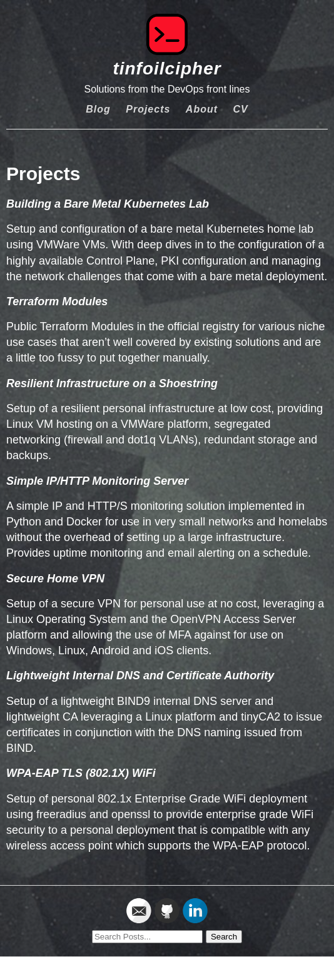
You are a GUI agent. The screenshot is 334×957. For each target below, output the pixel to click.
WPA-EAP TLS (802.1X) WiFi (81, 773)
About (202, 109)
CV (240, 109)
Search (224, 936)
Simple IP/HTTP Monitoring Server (97, 481)
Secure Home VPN (55, 578)
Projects (148, 109)
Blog (98, 109)
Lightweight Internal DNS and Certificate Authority (140, 675)
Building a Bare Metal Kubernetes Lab (107, 204)
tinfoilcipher (167, 68)
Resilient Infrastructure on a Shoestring (112, 383)
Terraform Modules (57, 301)
